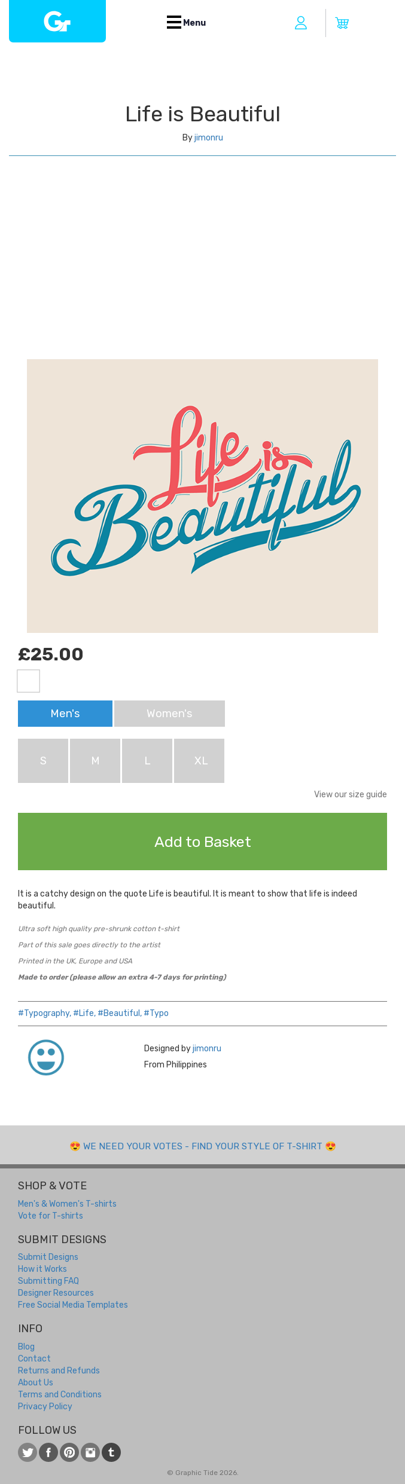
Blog (26, 1347)
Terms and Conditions (60, 1395)
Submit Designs (48, 1257)
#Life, (84, 1013)
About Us (35, 1383)
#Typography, (44, 1013)
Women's (170, 713)
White (28, 681)
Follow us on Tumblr (111, 1452)
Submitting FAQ (48, 1281)
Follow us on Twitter (27, 1452)
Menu (186, 23)
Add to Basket (202, 841)
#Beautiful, (120, 1013)
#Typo (156, 1013)
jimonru (208, 138)
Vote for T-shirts (50, 1216)
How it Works (42, 1269)
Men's (65, 713)
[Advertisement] (202, 269)
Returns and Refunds (59, 1371)
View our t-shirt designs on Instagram (90, 1452)
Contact (34, 1359)
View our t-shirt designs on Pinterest (69, 1452)
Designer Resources (56, 1293)
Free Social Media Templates (73, 1305)
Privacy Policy (45, 1407)
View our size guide (350, 795)
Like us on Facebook (48, 1452)
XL (201, 760)
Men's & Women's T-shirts (67, 1204)
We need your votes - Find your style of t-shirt (202, 1146)
